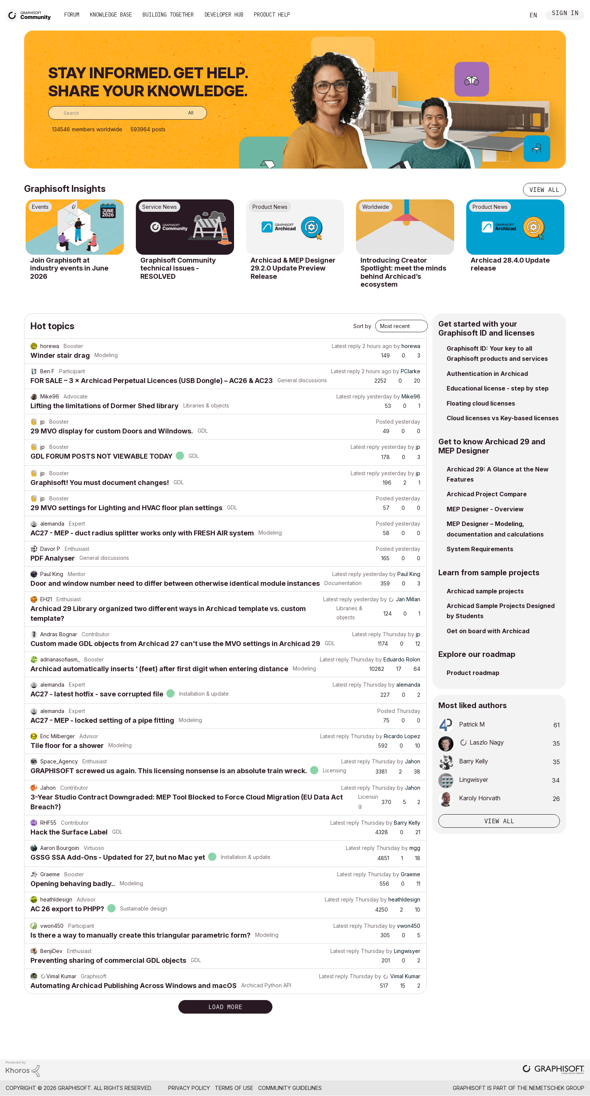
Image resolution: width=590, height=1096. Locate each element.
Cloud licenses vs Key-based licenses (503, 418)
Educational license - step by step (498, 388)
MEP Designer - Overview (485, 509)
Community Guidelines (290, 1088)
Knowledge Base (111, 14)
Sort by (362, 326)
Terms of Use (234, 1088)
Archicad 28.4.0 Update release (510, 264)
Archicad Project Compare (487, 494)
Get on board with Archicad (488, 631)
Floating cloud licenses (481, 403)
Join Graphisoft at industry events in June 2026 (69, 268)
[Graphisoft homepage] (553, 1070)
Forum (71, 14)
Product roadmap (473, 672)
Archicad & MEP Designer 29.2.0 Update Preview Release (293, 268)
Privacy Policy (189, 1088)
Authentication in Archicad (487, 373)
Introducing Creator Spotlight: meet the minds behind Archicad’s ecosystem (403, 272)
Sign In (565, 14)
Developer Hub (223, 14)
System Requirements (480, 549)
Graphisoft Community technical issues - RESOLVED (178, 268)
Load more (225, 1007)
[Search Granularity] (185, 113)
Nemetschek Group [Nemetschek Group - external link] (556, 1088)
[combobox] (127, 113)
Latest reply (346, 346)
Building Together (168, 14)
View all (544, 189)
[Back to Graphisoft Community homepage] (31, 14)
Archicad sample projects (485, 591)
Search (510, 15)
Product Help (272, 14)
